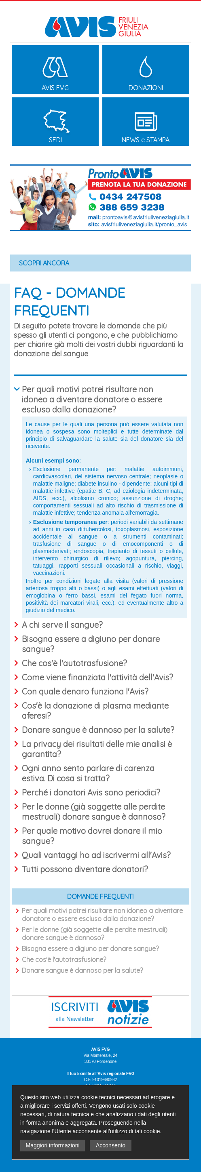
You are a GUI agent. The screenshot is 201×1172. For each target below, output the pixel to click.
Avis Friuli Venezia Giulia (100, 21)
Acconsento (110, 1145)
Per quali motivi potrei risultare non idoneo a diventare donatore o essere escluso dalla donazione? (102, 915)
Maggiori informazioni (52, 1145)
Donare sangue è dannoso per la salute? (82, 970)
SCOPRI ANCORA (44, 263)
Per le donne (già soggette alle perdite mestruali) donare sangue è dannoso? (94, 934)
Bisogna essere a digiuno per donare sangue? (90, 949)
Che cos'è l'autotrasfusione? (64, 959)
